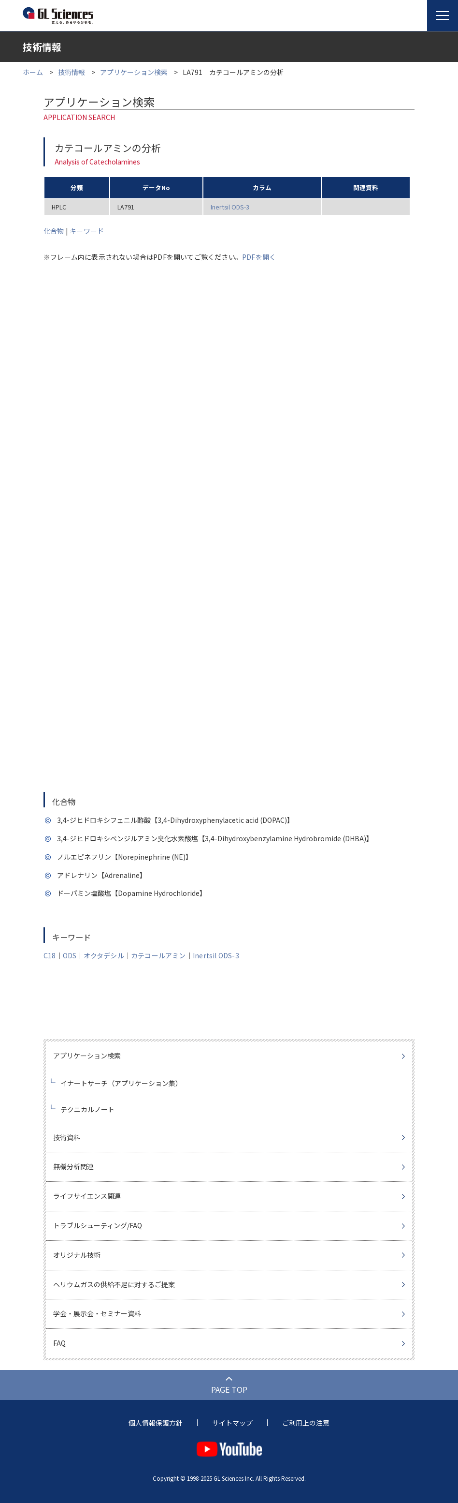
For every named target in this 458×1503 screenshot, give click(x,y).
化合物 (53, 231)
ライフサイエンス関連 (87, 1196)
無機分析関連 (73, 1166)
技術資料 (66, 1137)
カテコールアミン (158, 955)
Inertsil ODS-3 (230, 206)
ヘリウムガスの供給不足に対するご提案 (114, 1284)
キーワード (87, 231)
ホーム (33, 72)
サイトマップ (232, 1423)
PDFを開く (259, 257)
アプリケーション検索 (134, 72)
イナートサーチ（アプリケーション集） (121, 1083)
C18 (49, 955)
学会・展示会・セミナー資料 (97, 1313)
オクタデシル (104, 955)
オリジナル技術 (76, 1255)
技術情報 (71, 72)
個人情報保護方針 (156, 1423)
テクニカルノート (87, 1109)
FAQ (59, 1343)
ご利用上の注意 (305, 1423)
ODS (70, 955)
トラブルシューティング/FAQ (97, 1225)
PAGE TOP (229, 1389)
